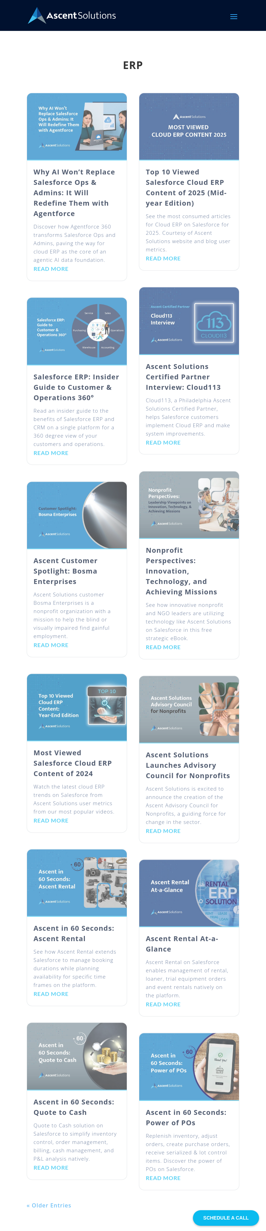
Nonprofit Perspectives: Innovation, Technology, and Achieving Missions (182, 576)
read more (51, 273)
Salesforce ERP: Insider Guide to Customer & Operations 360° (76, 392)
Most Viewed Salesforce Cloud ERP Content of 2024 (73, 768)
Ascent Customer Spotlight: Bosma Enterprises (66, 576)
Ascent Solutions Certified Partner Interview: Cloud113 (183, 382)
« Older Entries (49, 1210)
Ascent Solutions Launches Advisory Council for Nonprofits (188, 770)
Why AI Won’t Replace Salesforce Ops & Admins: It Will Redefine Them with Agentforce (74, 197)
